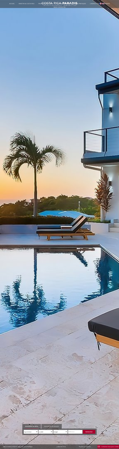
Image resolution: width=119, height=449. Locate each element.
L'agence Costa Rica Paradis (100, 3)
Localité (41, 432)
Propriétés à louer (63, 3)
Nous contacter (59, 7)
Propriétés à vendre (45, 3)
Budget (56, 432)
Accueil (12, 3)
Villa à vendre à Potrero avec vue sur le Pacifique (17, 447)
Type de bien (28, 432)
